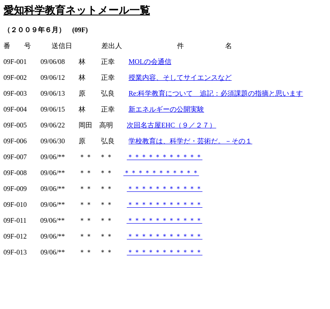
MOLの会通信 (149, 61)
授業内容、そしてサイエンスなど (180, 77)
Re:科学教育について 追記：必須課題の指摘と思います (215, 93)
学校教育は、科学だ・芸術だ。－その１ (190, 141)
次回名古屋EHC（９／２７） (171, 125)
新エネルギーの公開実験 (166, 109)
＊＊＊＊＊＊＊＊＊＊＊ (164, 157)
